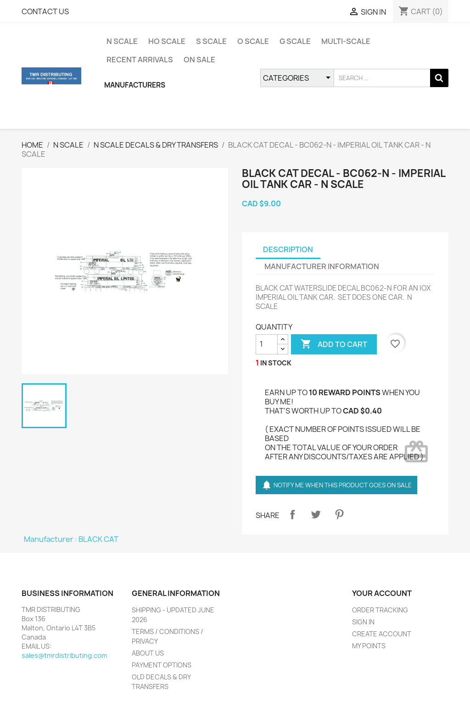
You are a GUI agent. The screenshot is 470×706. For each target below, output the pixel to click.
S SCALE (211, 41)
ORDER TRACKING (380, 610)
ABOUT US (148, 653)
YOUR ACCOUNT (382, 593)
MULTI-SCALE (345, 41)
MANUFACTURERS (134, 85)
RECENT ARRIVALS (139, 60)
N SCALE (122, 41)
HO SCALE (166, 41)
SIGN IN (363, 622)
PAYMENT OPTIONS (161, 665)
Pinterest (339, 514)
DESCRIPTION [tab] (288, 249)
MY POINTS (369, 645)
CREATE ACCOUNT (381, 633)
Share (292, 514)
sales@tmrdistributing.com (64, 655)
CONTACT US (45, 11)
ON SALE (199, 60)
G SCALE (295, 41)
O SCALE (253, 41)
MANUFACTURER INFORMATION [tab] (321, 266)
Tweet (316, 514)
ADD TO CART (334, 344)
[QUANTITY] (267, 344)
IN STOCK (275, 363)
